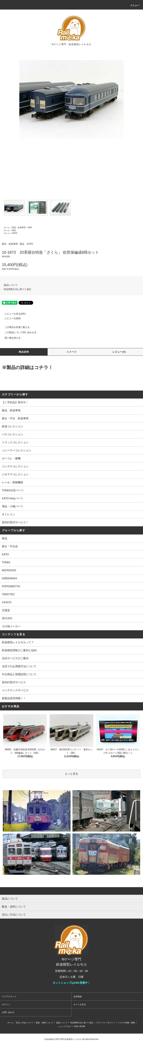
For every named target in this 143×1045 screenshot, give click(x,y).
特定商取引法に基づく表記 (17, 289)
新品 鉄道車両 (18, 227)
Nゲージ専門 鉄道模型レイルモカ (71, 44)
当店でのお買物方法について (19, 666)
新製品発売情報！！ (14, 698)
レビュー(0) (119, 352)
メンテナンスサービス (15, 690)
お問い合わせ (8, 1012)
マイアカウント (9, 996)
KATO (14, 233)
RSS (76, 1026)
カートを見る (79, 1004)
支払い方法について (24, 1023)
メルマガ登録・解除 (126, 1023)
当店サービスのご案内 (15, 658)
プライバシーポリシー (105, 1023)
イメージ (72, 352)
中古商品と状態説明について (19, 674)
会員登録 (77, 996)
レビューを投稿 (10, 318)
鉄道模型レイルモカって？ (18, 642)
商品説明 (24, 352)
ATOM (82, 1026)
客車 (30, 227)
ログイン (6, 1004)
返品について (10, 285)
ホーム (6, 227)
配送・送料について (44, 1023)
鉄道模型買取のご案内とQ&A (19, 650)
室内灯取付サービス (14, 682)
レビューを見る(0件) (13, 313)
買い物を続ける (10, 337)
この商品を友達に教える (15, 327)
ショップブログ (64, 1026)
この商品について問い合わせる (18, 332)
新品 (14, 230)
